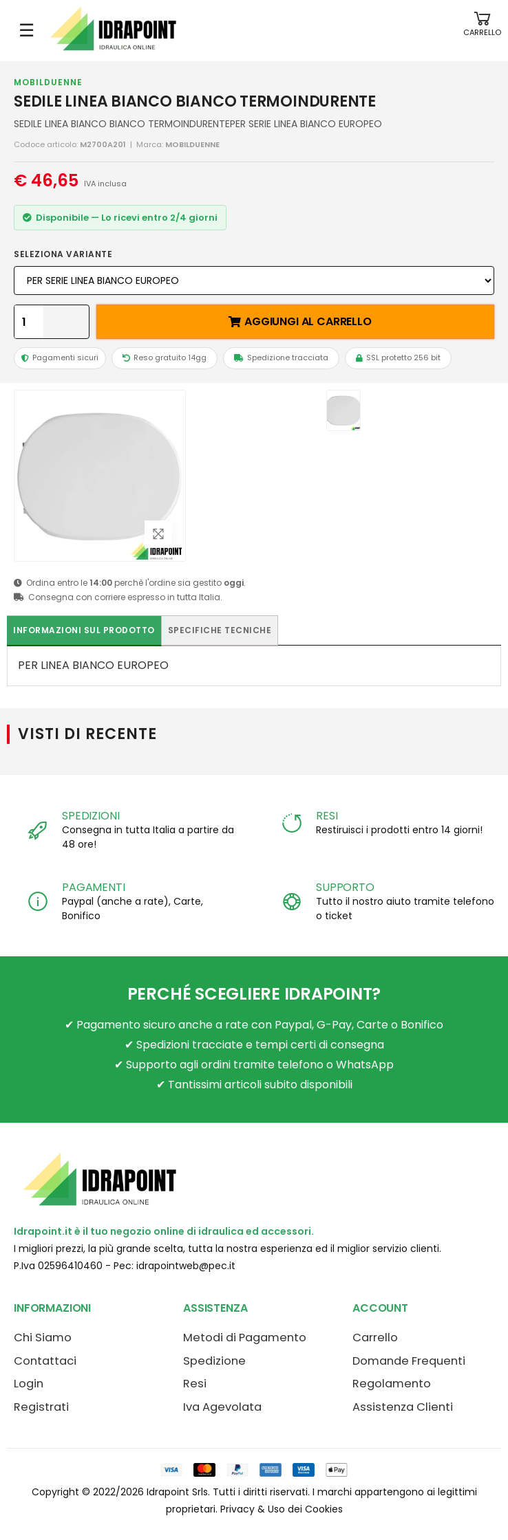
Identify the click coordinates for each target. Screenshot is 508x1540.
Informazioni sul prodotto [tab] (84, 630)
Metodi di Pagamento (244, 1337)
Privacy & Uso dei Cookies (281, 1509)
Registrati (41, 1407)
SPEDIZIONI (90, 816)
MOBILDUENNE (48, 82)
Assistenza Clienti (402, 1407)
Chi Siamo (43, 1337)
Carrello (375, 1337)
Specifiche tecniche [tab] (220, 630)
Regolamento (391, 1384)
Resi (195, 1384)
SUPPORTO (345, 887)
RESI (326, 816)
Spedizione (214, 1361)
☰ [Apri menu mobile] (26, 30)
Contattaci (45, 1361)
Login (28, 1384)
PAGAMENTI (93, 887)
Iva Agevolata (222, 1407)
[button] (482, 30)
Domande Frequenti (408, 1361)
